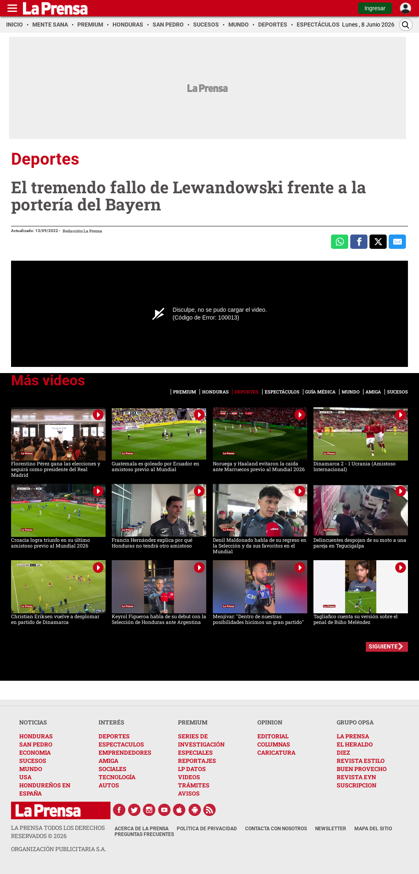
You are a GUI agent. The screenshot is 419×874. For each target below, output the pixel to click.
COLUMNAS (273, 744)
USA (25, 777)
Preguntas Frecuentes (144, 834)
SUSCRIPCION (356, 785)
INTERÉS (111, 722)
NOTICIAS (33, 722)
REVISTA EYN (356, 777)
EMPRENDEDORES (125, 752)
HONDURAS (36, 736)
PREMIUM (192, 722)
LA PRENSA (353, 736)
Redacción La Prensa (82, 231)
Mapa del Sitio (373, 829)
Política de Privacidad (207, 829)
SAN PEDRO (35, 744)
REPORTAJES (197, 760)
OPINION (269, 722)
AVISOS (189, 793)
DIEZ (343, 752)
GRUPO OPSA (355, 722)
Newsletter (330, 829)
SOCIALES (112, 769)
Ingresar (375, 8)
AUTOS (109, 785)
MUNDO (30, 769)
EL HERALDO (355, 744)
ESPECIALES (195, 752)
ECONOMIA (35, 752)
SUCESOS (32, 760)
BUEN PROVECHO (362, 769)
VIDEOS (189, 777)
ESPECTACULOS (121, 744)
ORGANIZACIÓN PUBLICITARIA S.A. (58, 849)
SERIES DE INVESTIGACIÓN (201, 740)
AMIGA (108, 760)
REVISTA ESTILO (361, 760)
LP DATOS (192, 769)
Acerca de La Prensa (142, 829)
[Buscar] (406, 24)
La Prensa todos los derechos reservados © (58, 832)
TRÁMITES (194, 785)
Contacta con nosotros (276, 829)
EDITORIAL (272, 736)
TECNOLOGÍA (117, 777)
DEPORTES (114, 736)
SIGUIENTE (383, 646)
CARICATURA (276, 752)
